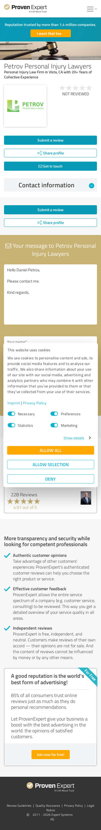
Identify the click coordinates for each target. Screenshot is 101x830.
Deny (50, 479)
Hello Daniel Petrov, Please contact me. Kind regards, (50, 294)
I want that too (49, 33)
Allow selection (51, 464)
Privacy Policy (34, 402)
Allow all (51, 450)
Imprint (14, 402)
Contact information (56, 184)
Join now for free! (50, 754)
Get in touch (50, 166)
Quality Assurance (48, 805)
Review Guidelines (19, 805)
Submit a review (50, 140)
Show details (74, 437)
